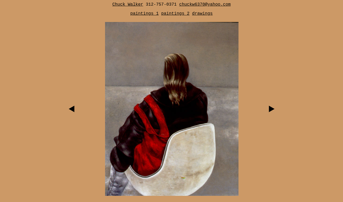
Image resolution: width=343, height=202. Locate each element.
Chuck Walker (127, 4)
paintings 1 (144, 13)
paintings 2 (175, 13)
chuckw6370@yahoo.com (205, 4)
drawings (202, 13)
